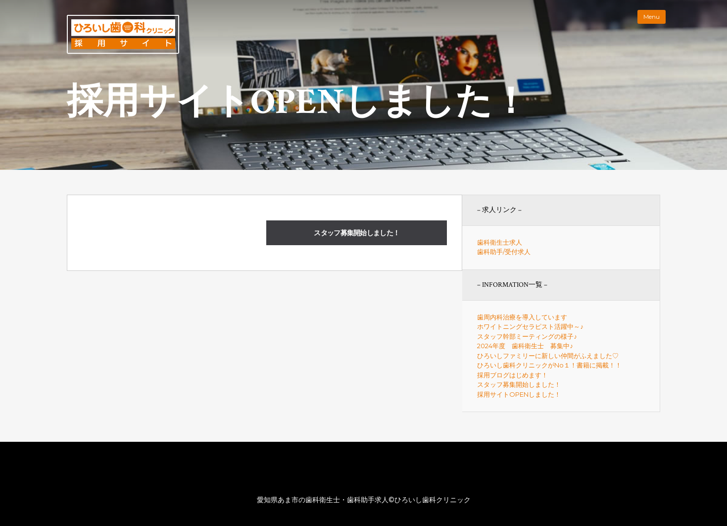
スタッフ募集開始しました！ (356, 232)
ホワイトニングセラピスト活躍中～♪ (530, 326)
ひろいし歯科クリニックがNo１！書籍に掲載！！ (549, 365)
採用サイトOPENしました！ (519, 394)
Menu (651, 16)
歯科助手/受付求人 (504, 252)
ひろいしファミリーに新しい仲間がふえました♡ (548, 356)
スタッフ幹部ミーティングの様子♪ (527, 336)
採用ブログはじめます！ (512, 375)
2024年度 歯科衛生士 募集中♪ (525, 346)
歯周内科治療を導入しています (522, 317)
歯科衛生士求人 (499, 242)
